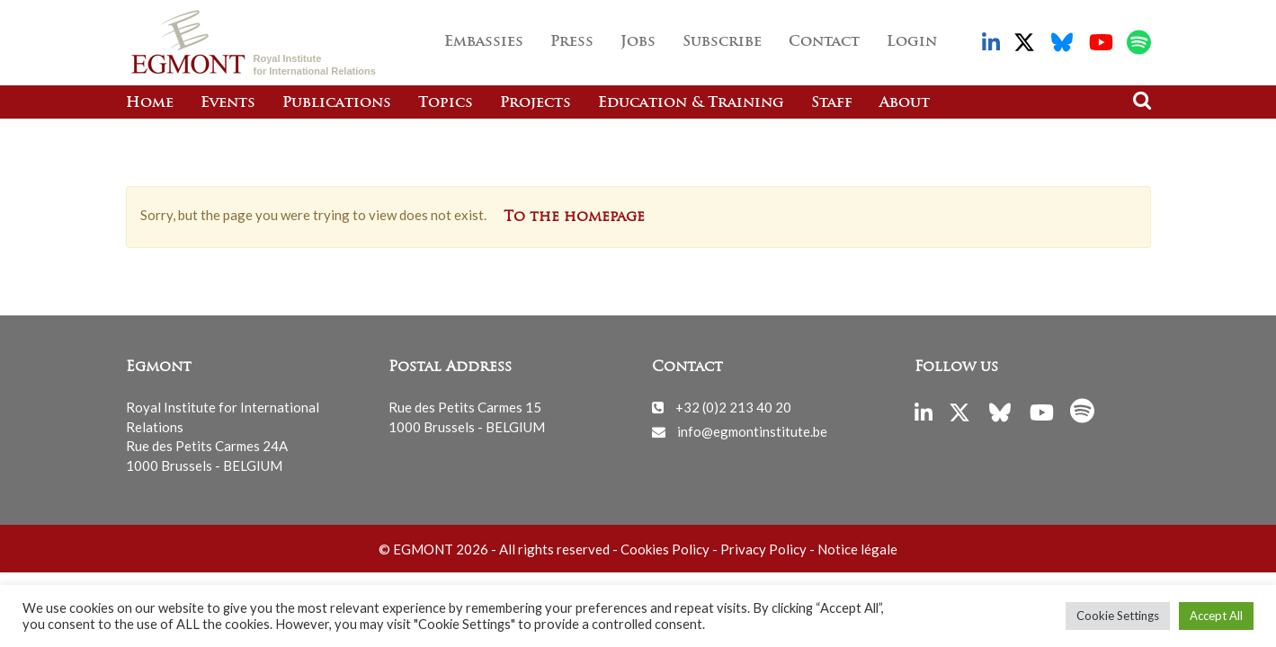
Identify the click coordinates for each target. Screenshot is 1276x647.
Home (150, 103)
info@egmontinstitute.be (752, 431)
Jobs (638, 42)
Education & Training (691, 103)
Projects (535, 103)
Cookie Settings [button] (1117, 615)
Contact (824, 42)
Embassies (483, 42)
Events (228, 103)
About (904, 103)
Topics (445, 103)
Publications (336, 103)
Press (571, 42)
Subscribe (722, 42)
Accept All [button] (1216, 615)
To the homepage (574, 217)
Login (912, 42)
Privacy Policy (763, 549)
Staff (831, 103)
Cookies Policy (664, 549)
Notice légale (857, 549)
